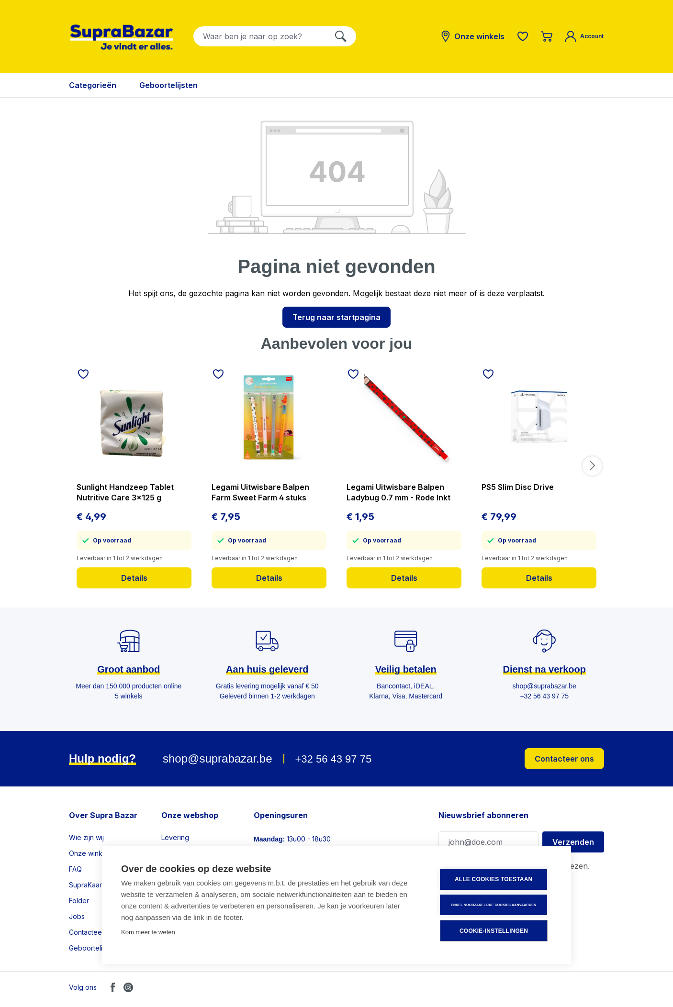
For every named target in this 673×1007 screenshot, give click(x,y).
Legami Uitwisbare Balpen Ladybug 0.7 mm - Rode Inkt (398, 492)
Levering (175, 837)
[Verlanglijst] (523, 36)
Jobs (77, 916)
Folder (79, 900)
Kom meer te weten (148, 932)
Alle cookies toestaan (494, 879)
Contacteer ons (564, 759)
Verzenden (573, 842)
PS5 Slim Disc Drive (518, 487)
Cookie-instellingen (494, 931)
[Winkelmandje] (547, 36)
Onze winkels (90, 853)
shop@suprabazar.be (217, 758)
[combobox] (259, 36)
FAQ (75, 869)
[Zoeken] (340, 36)
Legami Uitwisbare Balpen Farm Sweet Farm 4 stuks (260, 492)
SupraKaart (86, 885)
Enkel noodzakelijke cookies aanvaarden (494, 905)
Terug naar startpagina (336, 317)
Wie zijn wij (86, 837)
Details (134, 578)
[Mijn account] (584, 36)
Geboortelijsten (93, 948)
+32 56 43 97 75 (333, 759)
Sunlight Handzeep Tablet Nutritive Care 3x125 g (125, 492)
